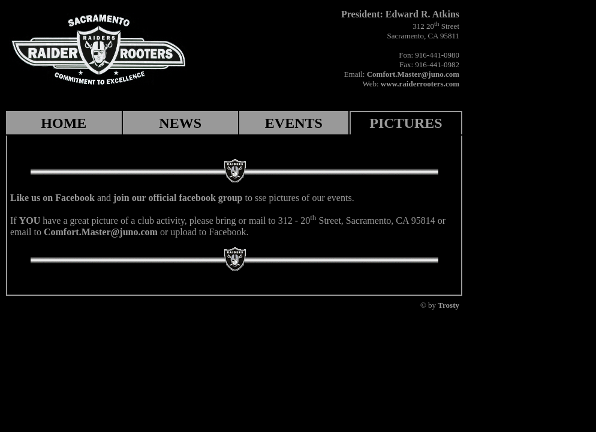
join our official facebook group (177, 198)
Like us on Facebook (52, 198)
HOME (63, 123)
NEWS (180, 123)
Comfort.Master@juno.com (413, 74)
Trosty (448, 305)
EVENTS (294, 123)
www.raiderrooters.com (420, 83)
